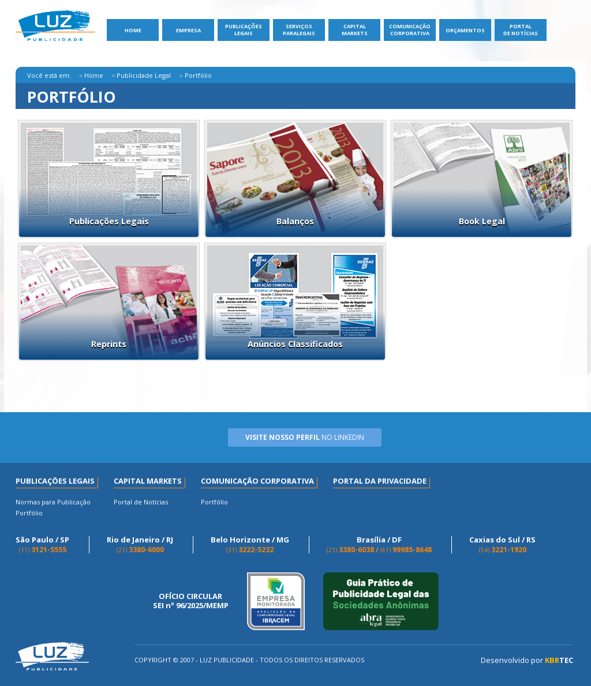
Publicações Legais (243, 29)
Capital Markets (355, 29)
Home (133, 30)
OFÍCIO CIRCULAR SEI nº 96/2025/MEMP (191, 601)
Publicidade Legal (144, 75)
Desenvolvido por (527, 660)
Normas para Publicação (53, 501)
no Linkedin (304, 437)
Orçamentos (465, 30)
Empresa (188, 30)
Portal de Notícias (520, 29)
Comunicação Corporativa (410, 29)
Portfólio (29, 512)
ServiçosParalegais (299, 29)
